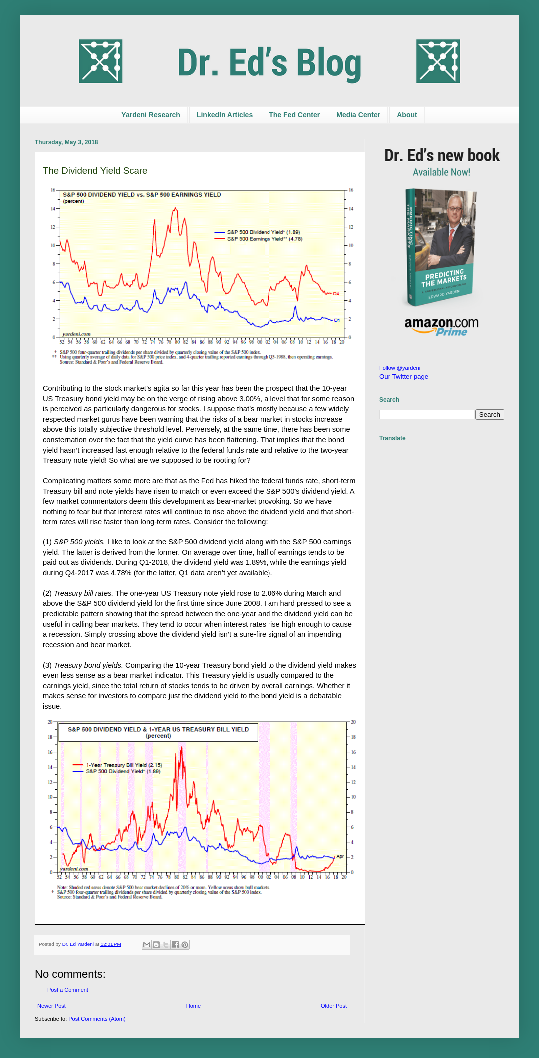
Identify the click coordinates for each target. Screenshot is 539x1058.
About (407, 115)
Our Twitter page (403, 376)
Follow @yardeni (399, 368)
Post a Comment (67, 990)
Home (193, 1006)
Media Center (358, 115)
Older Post (334, 1006)
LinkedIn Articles (225, 115)
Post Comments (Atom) (96, 1019)
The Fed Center (294, 115)
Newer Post (51, 1006)
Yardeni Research (150, 115)
